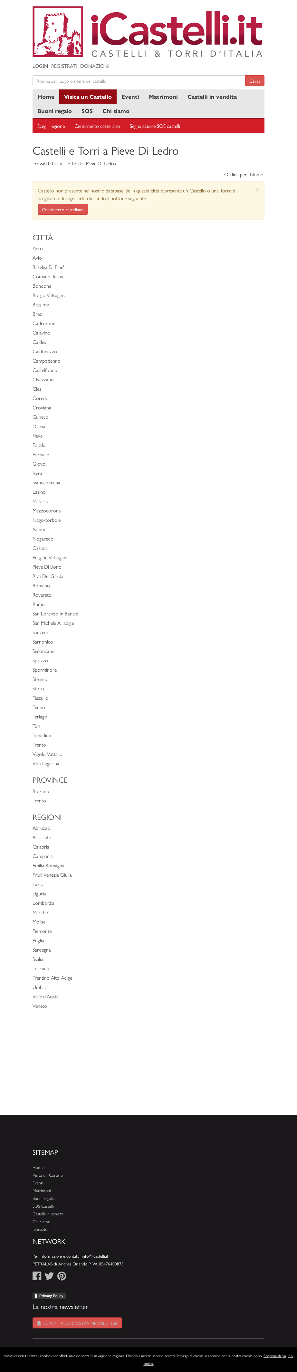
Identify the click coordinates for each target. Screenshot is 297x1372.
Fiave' (38, 435)
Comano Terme (48, 276)
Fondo (39, 445)
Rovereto (42, 594)
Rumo (39, 604)
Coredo (41, 398)
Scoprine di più (274, 1355)
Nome (256, 174)
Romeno (41, 585)
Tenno (39, 707)
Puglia (38, 940)
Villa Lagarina (46, 763)
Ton (36, 725)
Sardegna (42, 949)
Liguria (39, 893)
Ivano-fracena (46, 482)
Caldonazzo (45, 351)
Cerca (254, 80)
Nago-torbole (47, 519)
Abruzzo (41, 827)
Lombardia (43, 902)
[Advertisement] (148, 1070)
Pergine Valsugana (51, 557)
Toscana (41, 968)
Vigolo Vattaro (47, 754)
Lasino (39, 491)
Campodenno (47, 360)
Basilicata (42, 837)
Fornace (41, 454)
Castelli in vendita (212, 96)
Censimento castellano (97, 125)
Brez (37, 313)
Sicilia (38, 959)
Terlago (40, 716)
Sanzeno (41, 632)
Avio (37, 257)
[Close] (257, 189)
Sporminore (45, 669)
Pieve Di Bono (47, 566)
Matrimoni (163, 96)
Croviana (42, 407)
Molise (39, 921)
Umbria (40, 987)
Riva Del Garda (48, 576)
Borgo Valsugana (50, 295)
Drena (39, 426)
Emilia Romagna (48, 865)
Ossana (40, 548)
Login (40, 65)
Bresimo (41, 304)
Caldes (39, 342)
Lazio (38, 884)
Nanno (40, 529)
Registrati (64, 65)
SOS (87, 111)
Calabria (41, 846)
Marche (40, 912)
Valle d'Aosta (46, 996)
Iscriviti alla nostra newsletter (77, 1323)
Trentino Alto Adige (52, 977)
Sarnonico (43, 641)
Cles (37, 388)
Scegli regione (51, 125)
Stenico (40, 679)
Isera (37, 473)
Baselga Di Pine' (48, 267)
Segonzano (44, 651)
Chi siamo (115, 111)
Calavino (41, 332)
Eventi (130, 96)
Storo (38, 688)
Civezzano (43, 379)
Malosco (41, 501)
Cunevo (41, 416)
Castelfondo (45, 370)
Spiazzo (40, 660)
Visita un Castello (88, 96)
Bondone (42, 285)
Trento (39, 744)
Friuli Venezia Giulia (52, 874)
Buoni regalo (54, 111)
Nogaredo (43, 538)
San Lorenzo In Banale (55, 613)
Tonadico (42, 735)
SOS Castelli (43, 1206)
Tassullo (40, 697)
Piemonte (42, 930)
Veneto (40, 1005)
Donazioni (95, 65)
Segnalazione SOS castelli (155, 125)
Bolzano (41, 791)
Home (45, 96)
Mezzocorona (47, 510)
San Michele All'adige (53, 622)
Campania (43, 856)
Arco (38, 248)
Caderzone (44, 323)
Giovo (39, 463)
